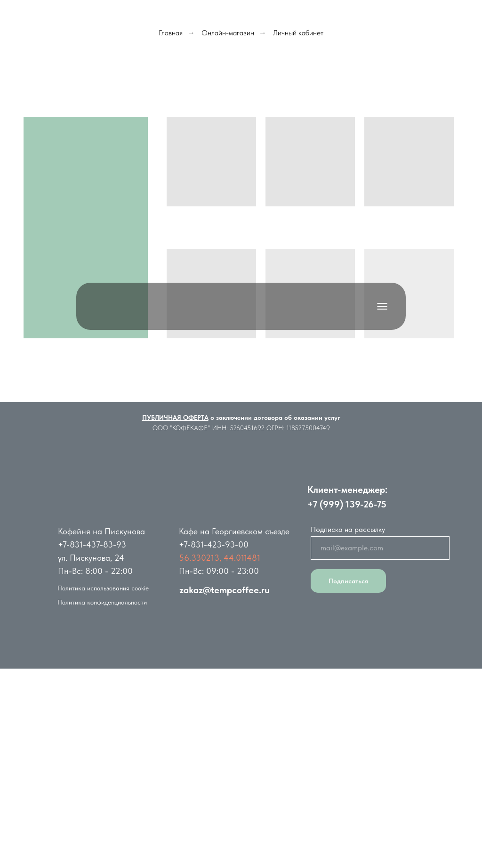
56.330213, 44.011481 (219, 558)
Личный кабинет (298, 32)
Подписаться (348, 581)
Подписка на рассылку (348, 529)
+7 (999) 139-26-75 (346, 504)
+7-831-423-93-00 (214, 544)
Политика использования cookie (103, 588)
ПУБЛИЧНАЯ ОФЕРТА (175, 417)
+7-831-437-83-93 (92, 544)
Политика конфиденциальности (102, 602)
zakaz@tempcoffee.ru (224, 590)
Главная (171, 32)
